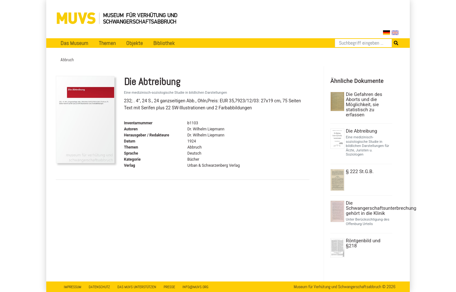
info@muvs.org (195, 286)
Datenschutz (99, 286)
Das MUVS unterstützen (136, 286)
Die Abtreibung (361, 131)
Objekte (134, 43)
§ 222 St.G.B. (360, 171)
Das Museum (74, 43)
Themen (107, 43)
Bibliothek (164, 43)
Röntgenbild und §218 (363, 243)
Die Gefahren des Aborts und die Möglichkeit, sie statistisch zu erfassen (364, 104)
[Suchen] (363, 43)
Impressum (72, 286)
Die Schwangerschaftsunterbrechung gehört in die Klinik (368, 208)
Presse (169, 286)
